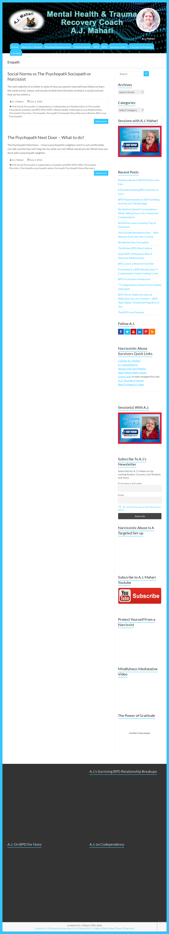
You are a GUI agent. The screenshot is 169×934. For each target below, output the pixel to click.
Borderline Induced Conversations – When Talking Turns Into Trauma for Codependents (138, 213)
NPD (96, 46)
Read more (101, 121)
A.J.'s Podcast (79, 928)
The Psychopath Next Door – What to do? (45, 137)
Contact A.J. (41, 928)
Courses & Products (141, 46)
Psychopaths (39, 113)
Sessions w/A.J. (118, 46)
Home (14, 46)
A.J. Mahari (18, 101)
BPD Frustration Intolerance (134, 279)
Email (121, 495)
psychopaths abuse (44, 168)
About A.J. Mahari (31, 46)
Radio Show (108, 928)
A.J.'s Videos (94, 928)
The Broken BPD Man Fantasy (135, 248)
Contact (16, 53)
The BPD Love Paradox (131, 312)
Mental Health (82, 46)
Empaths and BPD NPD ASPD (37, 109)
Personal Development (58, 46)
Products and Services (60, 928)
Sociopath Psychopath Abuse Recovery (66, 113)
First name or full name (130, 483)
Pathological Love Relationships (85, 109)
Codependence (44, 106)
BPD (104, 46)
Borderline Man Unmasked (133, 242)
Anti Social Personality (23, 106)
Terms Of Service (124, 928)
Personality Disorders (20, 113)
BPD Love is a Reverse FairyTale (136, 263)
